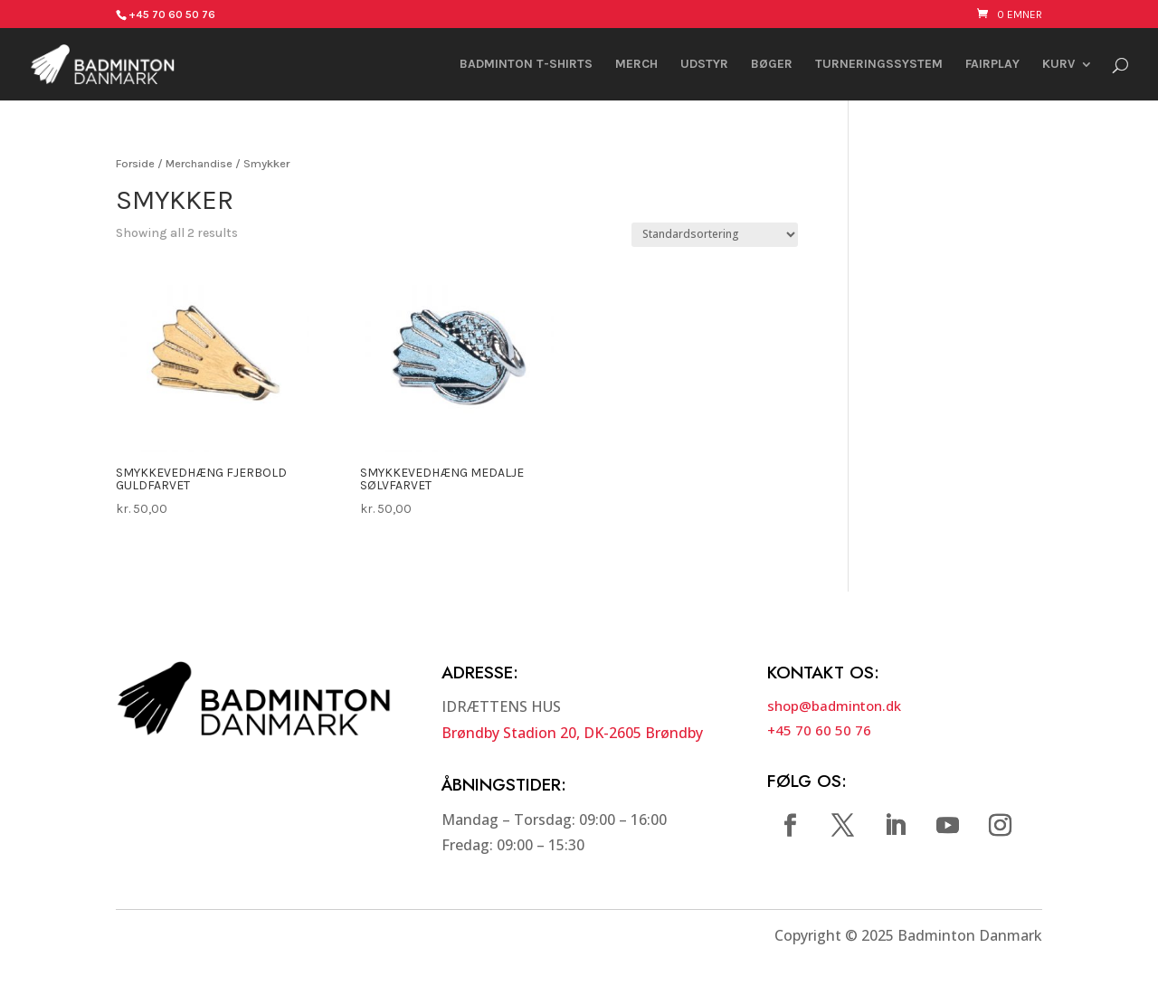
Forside (135, 163)
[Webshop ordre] (714, 235)
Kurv (1058, 64)
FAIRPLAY (992, 64)
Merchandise (199, 163)
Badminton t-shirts (526, 64)
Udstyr (704, 64)
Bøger (772, 64)
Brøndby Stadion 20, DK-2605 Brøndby (572, 733)
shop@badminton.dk (834, 705)
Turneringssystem (879, 64)
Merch (636, 64)
